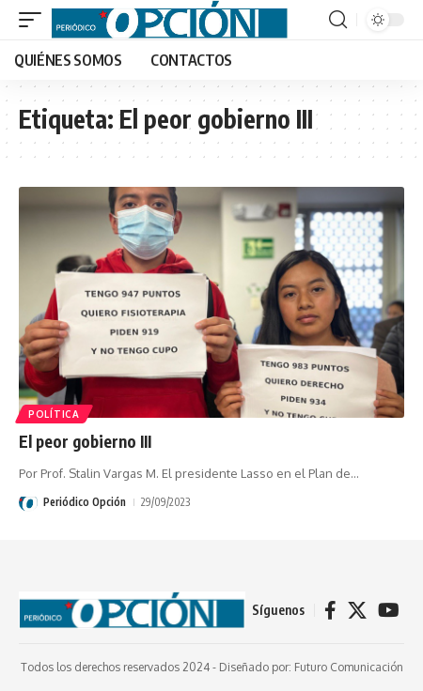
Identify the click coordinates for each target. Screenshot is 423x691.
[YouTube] (388, 610)
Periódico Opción (84, 502)
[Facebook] (330, 610)
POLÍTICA (54, 414)
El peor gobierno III (85, 441)
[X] (357, 610)
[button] (35, 19)
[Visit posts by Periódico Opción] (28, 502)
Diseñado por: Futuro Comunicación (311, 667)
